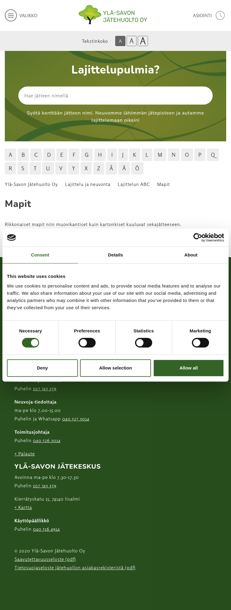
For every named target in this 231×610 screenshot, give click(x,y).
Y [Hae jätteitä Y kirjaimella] (73, 168)
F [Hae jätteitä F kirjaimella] (73, 154)
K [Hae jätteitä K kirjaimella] (134, 154)
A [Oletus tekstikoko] (120, 41)
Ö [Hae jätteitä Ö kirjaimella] (137, 168)
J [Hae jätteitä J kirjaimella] (123, 154)
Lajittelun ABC (134, 184)
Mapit (163, 184)
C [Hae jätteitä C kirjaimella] (36, 154)
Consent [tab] (40, 254)
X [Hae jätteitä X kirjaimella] (86, 168)
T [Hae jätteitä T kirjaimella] (35, 168)
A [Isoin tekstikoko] (143, 41)
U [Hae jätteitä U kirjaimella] (48, 168)
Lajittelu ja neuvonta (88, 184)
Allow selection (115, 367)
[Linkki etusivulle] (113, 14)
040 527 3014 (76, 419)
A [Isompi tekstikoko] (131, 41)
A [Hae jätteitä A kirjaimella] (10, 154)
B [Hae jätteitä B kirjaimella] (23, 154)
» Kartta (23, 507)
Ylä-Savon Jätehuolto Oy (31, 184)
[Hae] (183, 95)
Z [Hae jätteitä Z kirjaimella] (98, 168)
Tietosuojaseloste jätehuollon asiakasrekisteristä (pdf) (74, 567)
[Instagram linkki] (16, 582)
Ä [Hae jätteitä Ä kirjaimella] (124, 168)
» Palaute (24, 454)
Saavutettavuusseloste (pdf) (45, 559)
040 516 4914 (46, 529)
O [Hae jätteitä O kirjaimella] (187, 154)
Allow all (189, 367)
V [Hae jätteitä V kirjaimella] (61, 168)
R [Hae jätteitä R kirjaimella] (10, 168)
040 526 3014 (46, 440)
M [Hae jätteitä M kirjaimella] (160, 154)
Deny (42, 367)
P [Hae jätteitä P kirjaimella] (200, 154)
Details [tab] (115, 254)
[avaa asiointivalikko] (209, 15)
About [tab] (191, 254)
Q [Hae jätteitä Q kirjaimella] (213, 154)
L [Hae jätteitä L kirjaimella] (147, 154)
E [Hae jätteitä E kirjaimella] (61, 154)
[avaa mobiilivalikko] (21, 15)
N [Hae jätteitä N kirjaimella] (174, 154)
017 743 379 (44, 388)
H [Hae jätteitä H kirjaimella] (100, 154)
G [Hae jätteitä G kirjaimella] (87, 154)
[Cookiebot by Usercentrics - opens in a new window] (197, 237)
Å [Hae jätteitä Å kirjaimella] (111, 168)
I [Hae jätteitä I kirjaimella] (112, 154)
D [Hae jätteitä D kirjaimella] (49, 154)
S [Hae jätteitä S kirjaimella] (22, 168)
